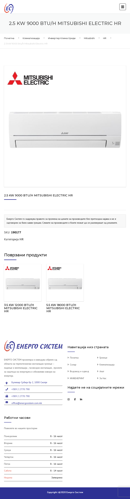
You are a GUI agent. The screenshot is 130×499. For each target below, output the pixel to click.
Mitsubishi (89, 38)
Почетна (9, 38)
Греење (103, 357)
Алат (102, 371)
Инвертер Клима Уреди (61, 38)
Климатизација (31, 38)
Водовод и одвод (79, 371)
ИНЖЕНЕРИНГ (77, 378)
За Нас (103, 378)
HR (104, 38)
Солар (73, 364)
